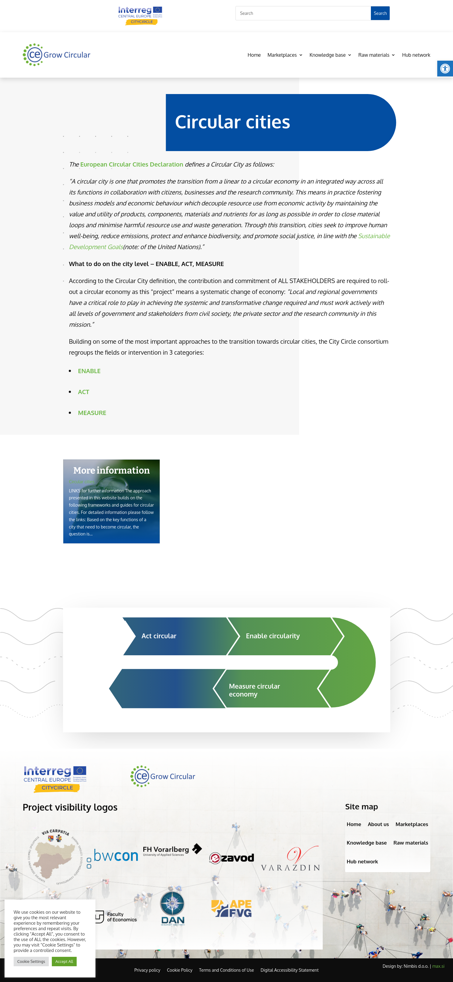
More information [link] (111, 470)
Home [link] (254, 55)
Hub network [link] (416, 55)
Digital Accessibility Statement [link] (289, 970)
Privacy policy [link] (147, 970)
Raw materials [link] (373, 55)
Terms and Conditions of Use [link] (226, 970)
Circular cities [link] (82, 481)
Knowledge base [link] (328, 55)
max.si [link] (438, 966)
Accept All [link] (64, 961)
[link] (445, 68)
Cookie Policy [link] (179, 970)
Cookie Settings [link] (31, 961)
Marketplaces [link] (282, 55)
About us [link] (378, 824)
